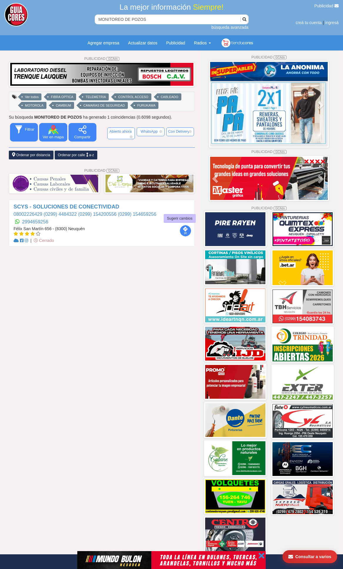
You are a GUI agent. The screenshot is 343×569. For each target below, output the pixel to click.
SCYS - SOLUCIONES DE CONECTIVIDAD (66, 207)
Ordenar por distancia (31, 155)
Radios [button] (202, 43)
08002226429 (28, 214)
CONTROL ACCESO (133, 97)
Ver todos (32, 97)
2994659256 (35, 221)
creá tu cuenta (309, 22)
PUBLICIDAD (102, 59)
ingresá (332, 22)
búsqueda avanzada (229, 27)
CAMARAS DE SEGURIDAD (104, 105)
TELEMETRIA (96, 97)
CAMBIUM (63, 105)
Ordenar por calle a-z (76, 155)
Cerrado (44, 240)
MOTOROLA (34, 105)
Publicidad (326, 6)
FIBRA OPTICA (62, 97)
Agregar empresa (103, 43)
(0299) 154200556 (98, 214)
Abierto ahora (121, 133)
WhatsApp (151, 131)
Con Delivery (180, 131)
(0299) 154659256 (137, 214)
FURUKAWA (146, 105)
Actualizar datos (143, 43)
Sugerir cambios (180, 218)
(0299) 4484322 (60, 214)
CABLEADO (169, 97)
